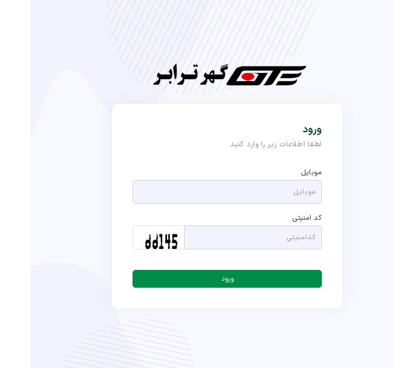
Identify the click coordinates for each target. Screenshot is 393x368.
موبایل (280, 172)
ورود (196, 278)
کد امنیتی (276, 218)
